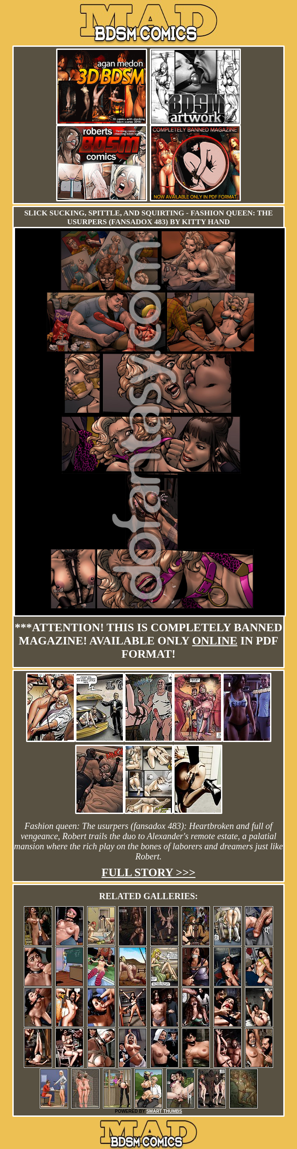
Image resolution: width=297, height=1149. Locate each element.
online (215, 640)
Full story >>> (149, 872)
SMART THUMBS (164, 1111)
